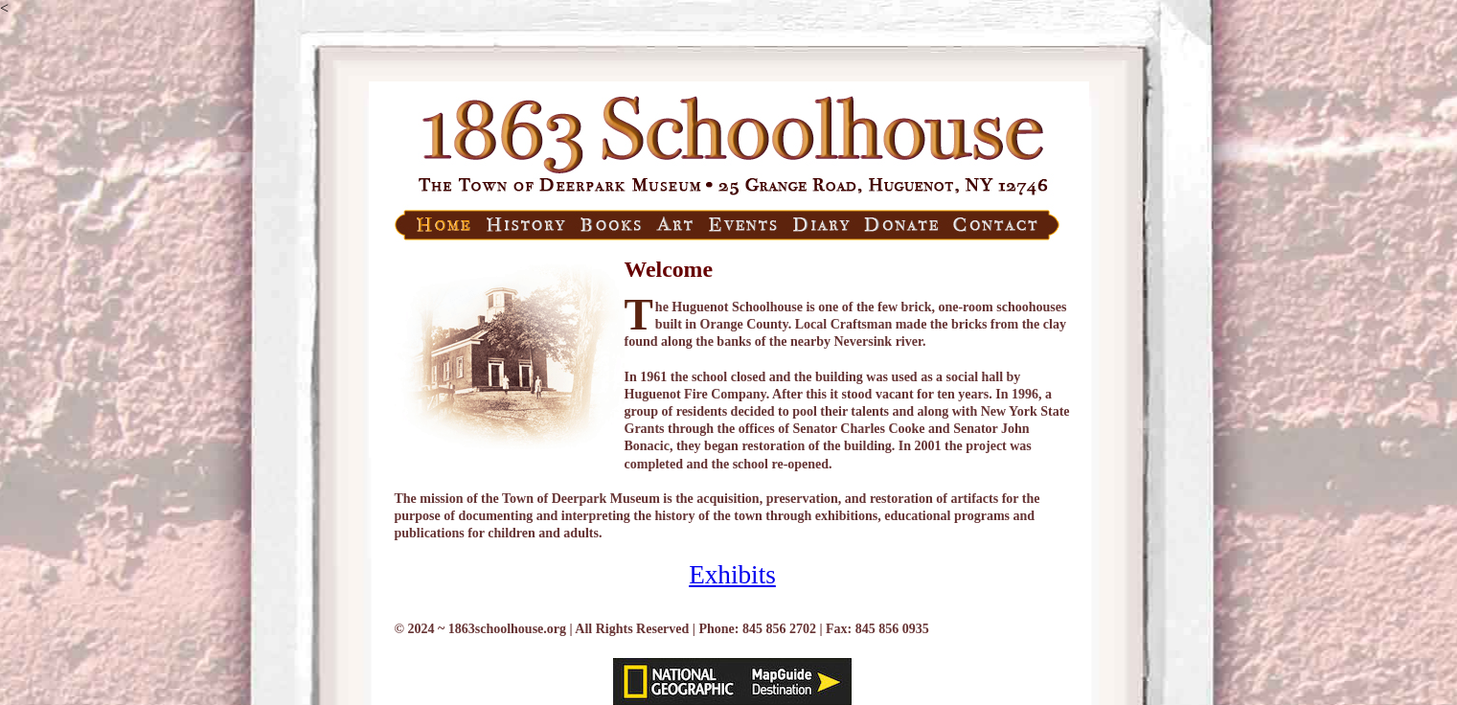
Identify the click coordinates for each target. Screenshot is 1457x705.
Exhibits (732, 574)
